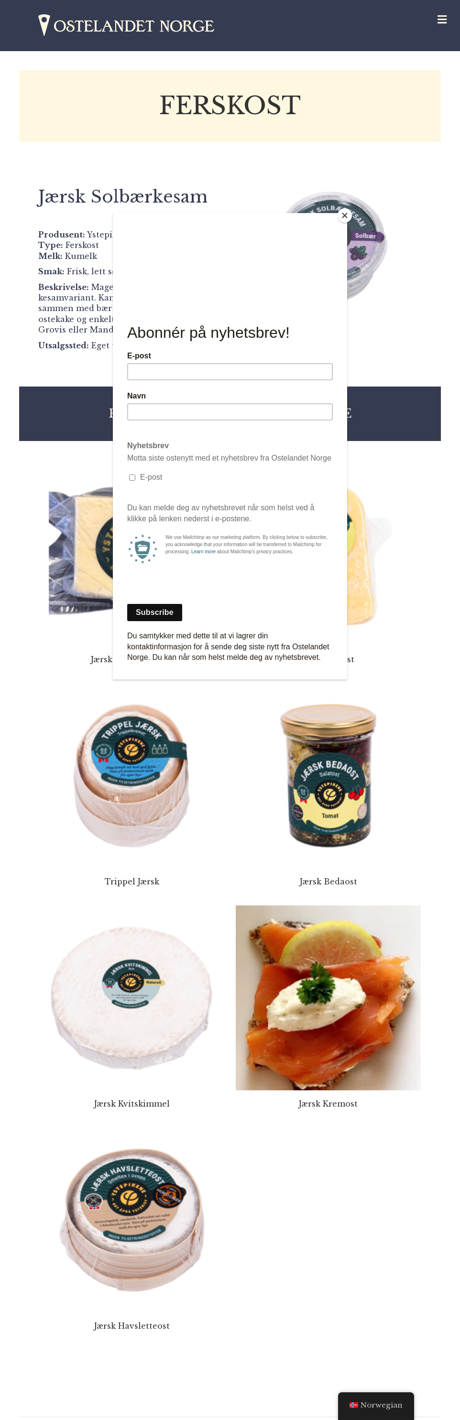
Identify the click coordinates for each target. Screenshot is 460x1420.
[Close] (345, 215)
